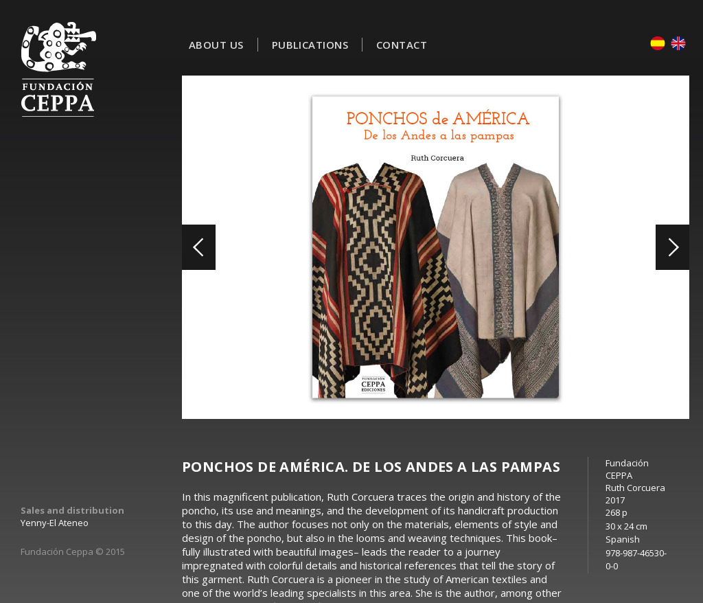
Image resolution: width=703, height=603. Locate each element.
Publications (310, 45)
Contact (401, 45)
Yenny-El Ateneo (55, 522)
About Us (216, 45)
